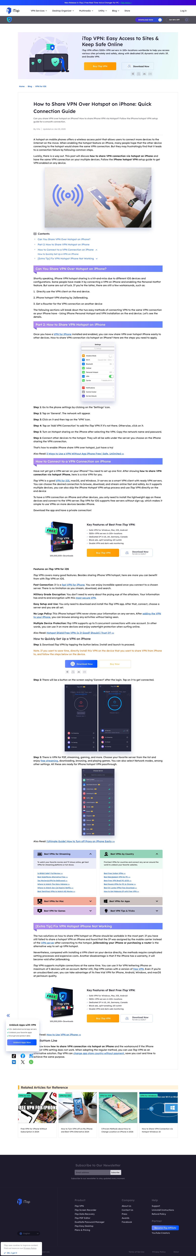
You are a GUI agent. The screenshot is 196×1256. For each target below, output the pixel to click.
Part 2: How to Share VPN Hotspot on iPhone (63, 244)
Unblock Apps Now (22, 1042)
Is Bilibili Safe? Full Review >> (50, 873)
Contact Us (127, 1210)
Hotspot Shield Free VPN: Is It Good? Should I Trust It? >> (80, 632)
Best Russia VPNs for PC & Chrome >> (120, 884)
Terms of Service (136, 1252)
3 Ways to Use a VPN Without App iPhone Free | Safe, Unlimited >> (85, 453)
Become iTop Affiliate (165, 1227)
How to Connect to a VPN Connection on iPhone (67, 249)
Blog (30, 86)
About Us (126, 1206)
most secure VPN (86, 597)
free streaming (49, 760)
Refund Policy (159, 1214)
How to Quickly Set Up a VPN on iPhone (58, 254)
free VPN (138, 968)
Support (156, 1206)
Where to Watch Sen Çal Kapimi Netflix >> (55, 888)
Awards (125, 1218)
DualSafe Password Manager (89, 1222)
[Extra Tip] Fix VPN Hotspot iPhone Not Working (67, 258)
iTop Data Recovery (85, 1214)
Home (22, 86)
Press (124, 1214)
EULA (176, 1252)
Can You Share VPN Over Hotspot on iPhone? (64, 239)
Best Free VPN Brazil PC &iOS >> (117, 880)
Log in (183, 10)
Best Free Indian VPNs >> (114, 873)
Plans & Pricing (82, 1230)
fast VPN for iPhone (73, 584)
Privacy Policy (159, 1252)
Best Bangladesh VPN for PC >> (117, 877)
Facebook (127, 1222)
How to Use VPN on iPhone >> (64, 1034)
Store (127, 10)
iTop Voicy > (126, 2)
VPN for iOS (40, 86)
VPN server (47, 942)
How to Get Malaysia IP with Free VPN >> (121, 891)
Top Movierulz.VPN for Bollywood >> (52, 880)
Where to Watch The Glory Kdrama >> (53, 884)
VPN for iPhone (62, 334)
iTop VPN (79, 1206)
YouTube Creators (161, 1233)
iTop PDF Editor (82, 1218)
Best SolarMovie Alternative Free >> (52, 877)
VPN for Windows (148, 1095)
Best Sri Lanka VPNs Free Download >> (120, 888)
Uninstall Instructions (163, 1210)
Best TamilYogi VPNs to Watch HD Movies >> (56, 891)
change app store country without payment (98, 1053)
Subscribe (115, 1172)
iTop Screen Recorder (85, 1210)
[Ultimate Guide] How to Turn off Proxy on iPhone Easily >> (81, 841)
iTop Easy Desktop (84, 1226)
